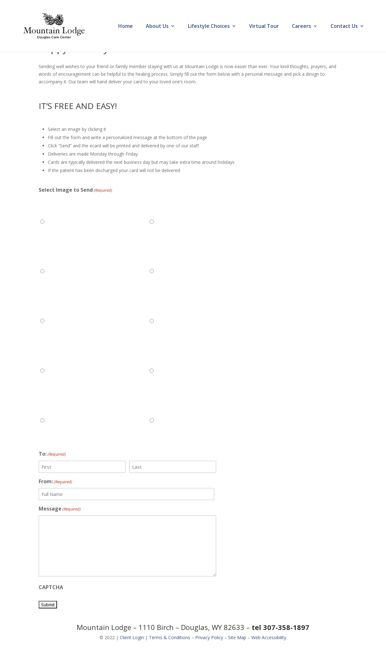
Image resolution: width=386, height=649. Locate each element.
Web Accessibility (268, 637)
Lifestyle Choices (209, 26)
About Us (157, 26)
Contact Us (344, 26)
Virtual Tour (264, 26)
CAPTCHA (51, 587)
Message (60, 509)
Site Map (237, 637)
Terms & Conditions (169, 637)
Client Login (132, 637)
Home (125, 26)
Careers (301, 26)
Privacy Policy (209, 637)
